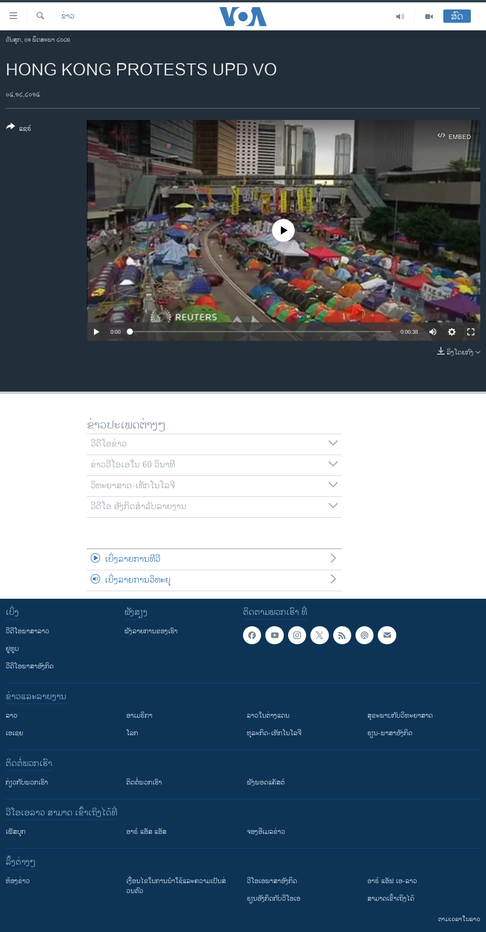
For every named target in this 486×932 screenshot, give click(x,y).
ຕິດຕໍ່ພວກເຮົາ (144, 782)
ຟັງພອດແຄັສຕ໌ (266, 782)
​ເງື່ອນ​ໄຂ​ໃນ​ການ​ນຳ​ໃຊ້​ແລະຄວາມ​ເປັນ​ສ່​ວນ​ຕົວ (176, 886)
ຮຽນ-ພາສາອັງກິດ (389, 733)
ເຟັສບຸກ (16, 832)
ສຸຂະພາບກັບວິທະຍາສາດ (400, 716)
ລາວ (12, 716)
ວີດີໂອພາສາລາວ (27, 631)
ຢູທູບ (12, 649)
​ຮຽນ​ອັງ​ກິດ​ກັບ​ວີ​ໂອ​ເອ (273, 899)
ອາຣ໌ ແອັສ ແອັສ (146, 832)
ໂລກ (132, 733)
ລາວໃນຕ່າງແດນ (268, 716)
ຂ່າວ (68, 16)
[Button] (18, 129)
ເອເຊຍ (14, 733)
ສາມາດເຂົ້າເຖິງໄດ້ (390, 899)
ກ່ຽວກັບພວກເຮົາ (27, 782)
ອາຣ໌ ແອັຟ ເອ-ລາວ (392, 881)
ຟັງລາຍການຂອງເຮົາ (151, 631)
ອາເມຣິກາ (139, 716)
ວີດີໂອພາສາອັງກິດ (30, 666)
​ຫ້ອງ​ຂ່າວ (18, 881)
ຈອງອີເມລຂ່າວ (266, 832)
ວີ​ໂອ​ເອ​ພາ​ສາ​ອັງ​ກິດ (272, 881)
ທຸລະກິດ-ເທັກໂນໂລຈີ (274, 733)
